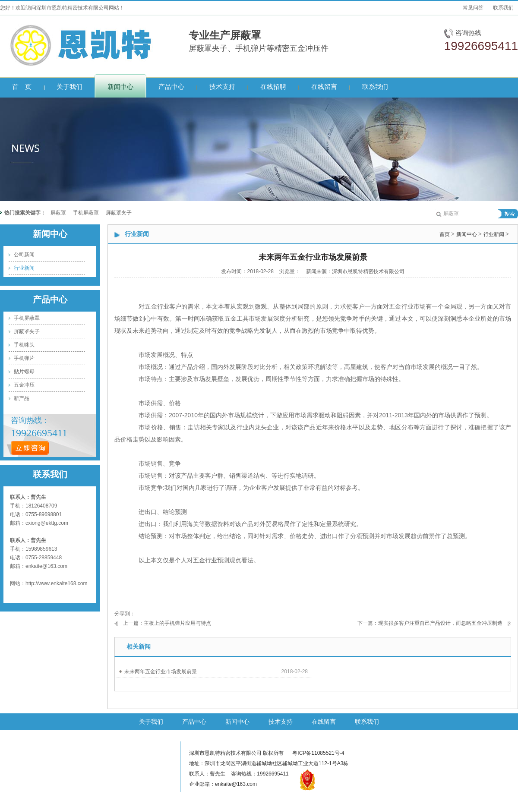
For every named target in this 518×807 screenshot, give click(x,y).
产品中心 (50, 299)
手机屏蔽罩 (86, 213)
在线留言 (324, 721)
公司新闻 (24, 255)
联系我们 (503, 8)
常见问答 (473, 8)
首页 (444, 234)
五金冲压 (24, 385)
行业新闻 (24, 268)
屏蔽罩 (58, 213)
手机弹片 (24, 358)
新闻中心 (50, 234)
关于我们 (151, 721)
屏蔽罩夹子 (119, 213)
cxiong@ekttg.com (46, 523)
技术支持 (280, 721)
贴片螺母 (24, 372)
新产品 (21, 398)
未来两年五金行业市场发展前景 (160, 671)
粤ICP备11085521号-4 (318, 753)
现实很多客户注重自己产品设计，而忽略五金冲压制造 (440, 623)
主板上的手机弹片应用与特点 (177, 623)
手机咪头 (24, 345)
